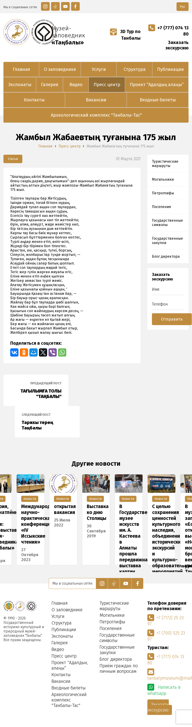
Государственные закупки (167, 240)
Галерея (49, 84)
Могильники (163, 179)
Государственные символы (167, 222)
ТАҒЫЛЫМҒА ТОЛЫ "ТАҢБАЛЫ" (35, 390)
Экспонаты (19, 84)
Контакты (34, 100)
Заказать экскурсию (177, 45)
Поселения (161, 207)
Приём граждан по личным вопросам (119, 668)
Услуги (99, 69)
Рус (182, 7)
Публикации (170, 69)
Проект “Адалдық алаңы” (157, 84)
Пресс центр (107, 84)
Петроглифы (163, 193)
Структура (135, 69)
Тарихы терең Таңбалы (47, 422)
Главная (21, 69)
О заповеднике (60, 69)
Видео (75, 84)
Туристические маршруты (165, 163)
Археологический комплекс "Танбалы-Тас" (96, 115)
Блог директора (166, 256)
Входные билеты (158, 100)
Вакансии (96, 100)
